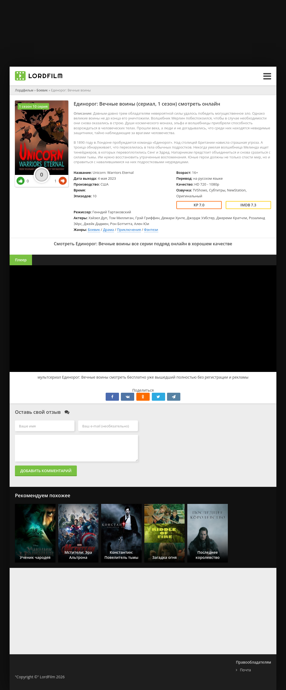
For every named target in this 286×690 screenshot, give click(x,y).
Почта (245, 669)
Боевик (94, 229)
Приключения (129, 229)
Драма (108, 229)
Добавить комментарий (46, 470)
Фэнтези (151, 229)
